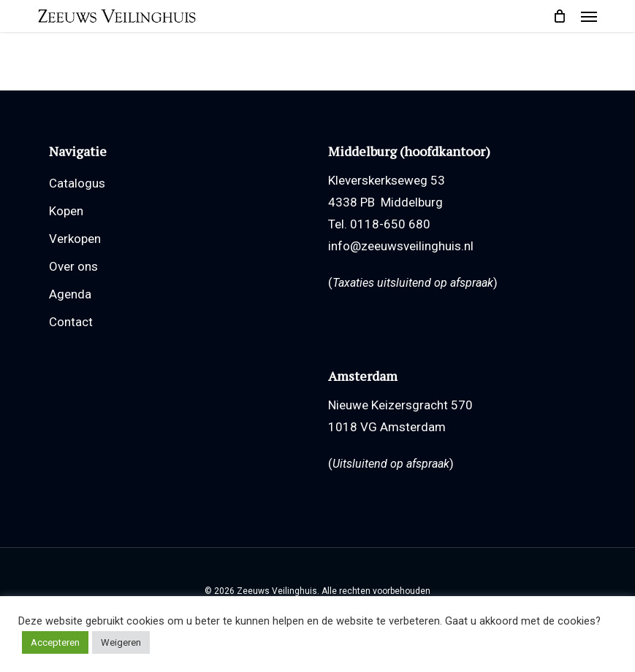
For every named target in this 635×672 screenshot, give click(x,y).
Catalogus (77, 183)
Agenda (70, 294)
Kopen (66, 211)
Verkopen (75, 238)
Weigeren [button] (121, 642)
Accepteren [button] (55, 642)
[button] (589, 16)
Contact (71, 321)
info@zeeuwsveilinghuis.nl (401, 246)
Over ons (73, 266)
